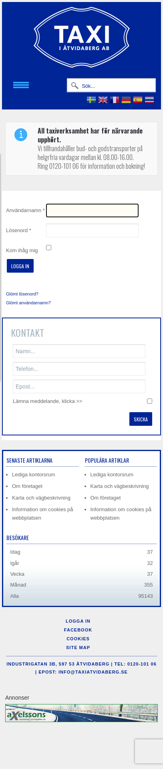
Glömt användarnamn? (28, 302)
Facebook (78, 629)
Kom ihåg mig (22, 250)
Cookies (78, 638)
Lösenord (18, 230)
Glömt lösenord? (22, 293)
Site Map (78, 647)
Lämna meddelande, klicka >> (47, 401)
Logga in (20, 266)
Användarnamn (25, 210)
